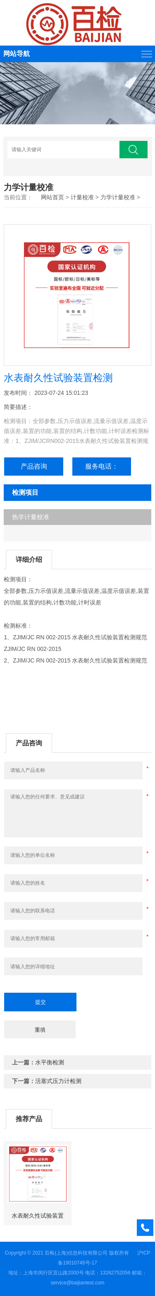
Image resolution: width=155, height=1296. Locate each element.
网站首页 (52, 197)
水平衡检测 (49, 1062)
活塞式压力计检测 (58, 1081)
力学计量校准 (117, 197)
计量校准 (82, 197)
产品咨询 (34, 466)
